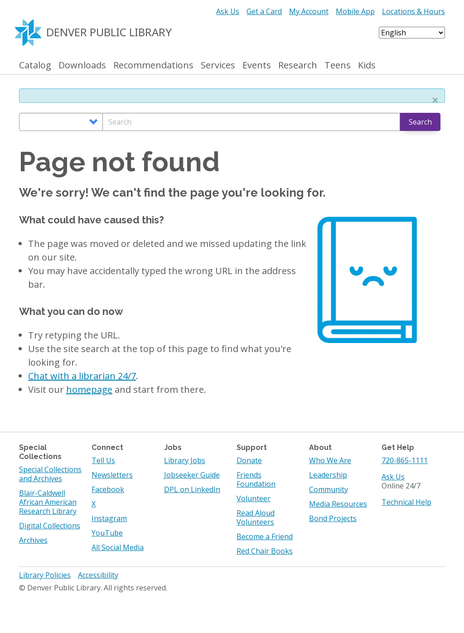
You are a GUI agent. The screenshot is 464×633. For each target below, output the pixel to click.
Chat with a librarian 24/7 (82, 376)
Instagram (109, 518)
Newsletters (112, 475)
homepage (89, 389)
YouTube (107, 533)
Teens (337, 65)
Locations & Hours (413, 11)
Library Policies (45, 575)
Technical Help (406, 502)
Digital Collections (49, 526)
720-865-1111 (405, 460)
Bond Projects (333, 518)
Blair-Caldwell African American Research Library (48, 502)
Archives (33, 540)
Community (328, 489)
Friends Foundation (256, 479)
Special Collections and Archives (50, 473)
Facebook (108, 489)
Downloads (82, 65)
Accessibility (98, 575)
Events (256, 65)
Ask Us (227, 11)
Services (218, 65)
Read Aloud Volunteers (256, 517)
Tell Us (103, 460)
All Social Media (118, 547)
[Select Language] (412, 33)
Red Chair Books (265, 551)
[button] (435, 100)
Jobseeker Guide (192, 475)
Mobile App (355, 11)
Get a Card (264, 11)
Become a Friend (265, 536)
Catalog (35, 65)
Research (297, 65)
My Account (309, 11)
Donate (249, 460)
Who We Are (330, 460)
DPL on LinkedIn (192, 489)
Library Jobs (184, 460)
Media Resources (338, 504)
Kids (367, 65)
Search (420, 122)
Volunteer (254, 498)
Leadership (328, 475)
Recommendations (153, 65)
